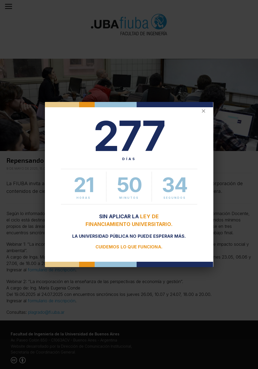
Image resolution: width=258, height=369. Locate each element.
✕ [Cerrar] (203, 111)
